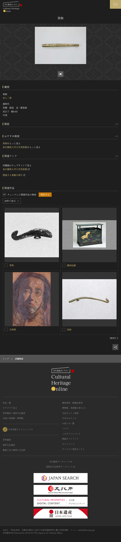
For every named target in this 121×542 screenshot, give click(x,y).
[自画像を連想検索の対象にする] (6, 329)
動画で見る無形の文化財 (14, 449)
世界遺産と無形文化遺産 (14, 413)
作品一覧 (7, 402)
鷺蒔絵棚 (71, 265)
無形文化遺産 (9, 444)
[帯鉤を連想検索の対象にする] (6, 265)
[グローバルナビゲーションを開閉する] (115, 4)
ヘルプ (65, 428)
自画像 (12, 329)
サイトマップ (68, 443)
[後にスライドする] (114, 338)
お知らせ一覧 (68, 423)
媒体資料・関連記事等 (72, 402)
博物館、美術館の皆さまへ (74, 407)
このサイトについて (71, 433)
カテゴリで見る (10, 407)
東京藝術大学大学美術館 (15, 147)
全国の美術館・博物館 (13, 418)
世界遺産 (7, 439)
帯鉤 (5, 143)
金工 (5, 97)
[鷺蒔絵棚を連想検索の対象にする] (63, 265)
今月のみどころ (69, 418)
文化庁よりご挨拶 (70, 413)
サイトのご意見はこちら (73, 449)
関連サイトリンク (70, 438)
